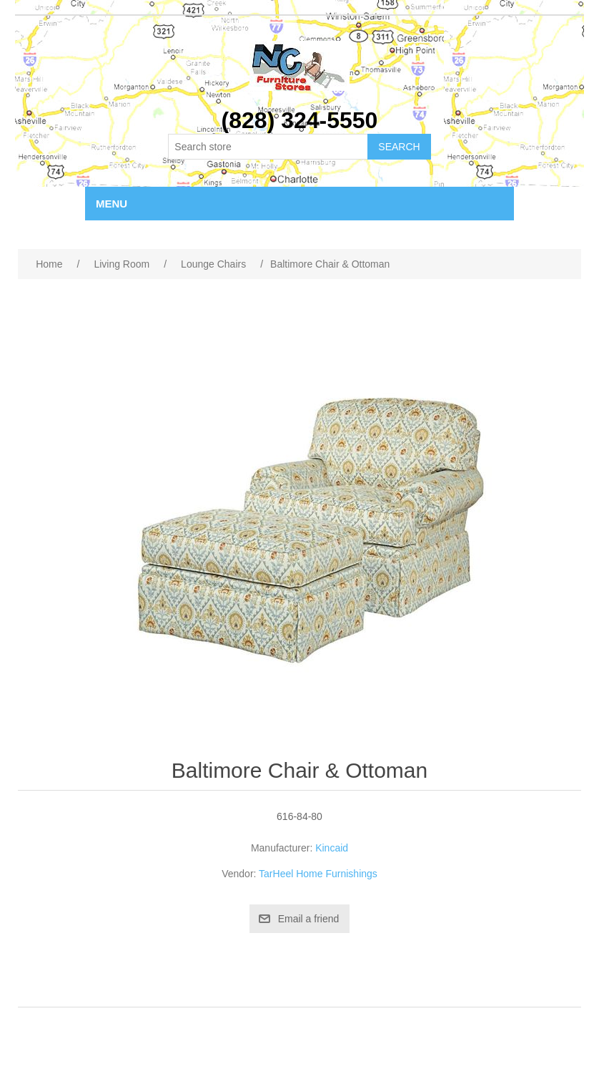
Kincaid (331, 848)
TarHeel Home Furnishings (318, 873)
